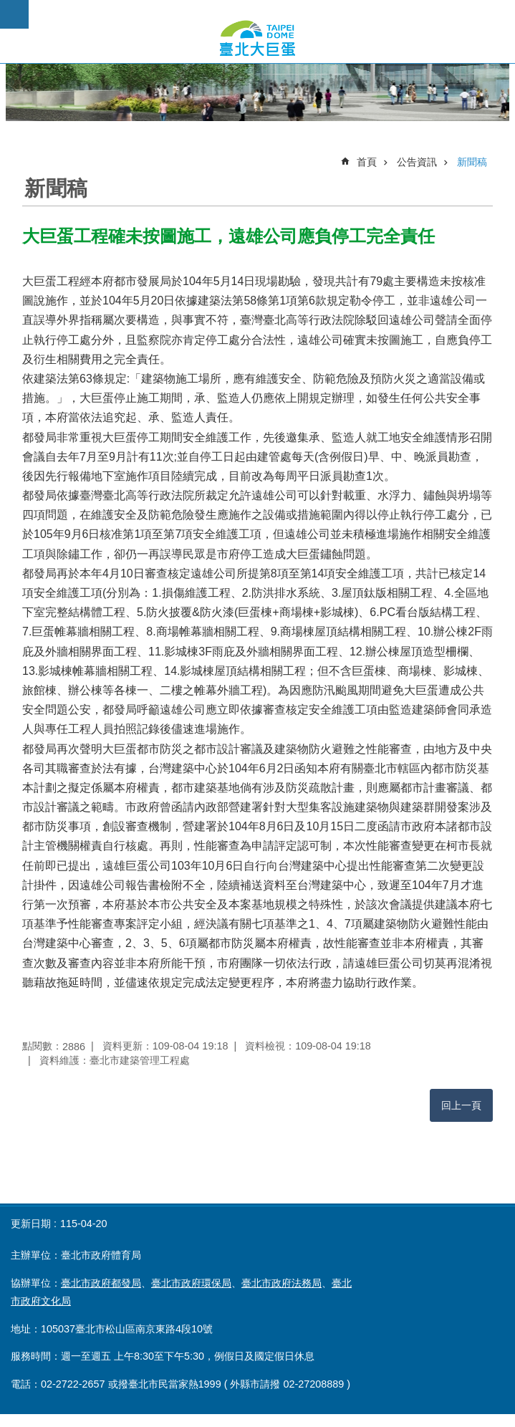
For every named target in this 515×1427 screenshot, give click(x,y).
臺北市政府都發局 (101, 1283)
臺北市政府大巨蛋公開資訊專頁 (257, 38)
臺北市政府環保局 (191, 1283)
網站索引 (14, 14)
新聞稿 (472, 162)
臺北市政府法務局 (281, 1283)
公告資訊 (417, 162)
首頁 (367, 162)
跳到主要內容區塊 (7, 7)
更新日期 (31, 1223)
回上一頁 (461, 1105)
